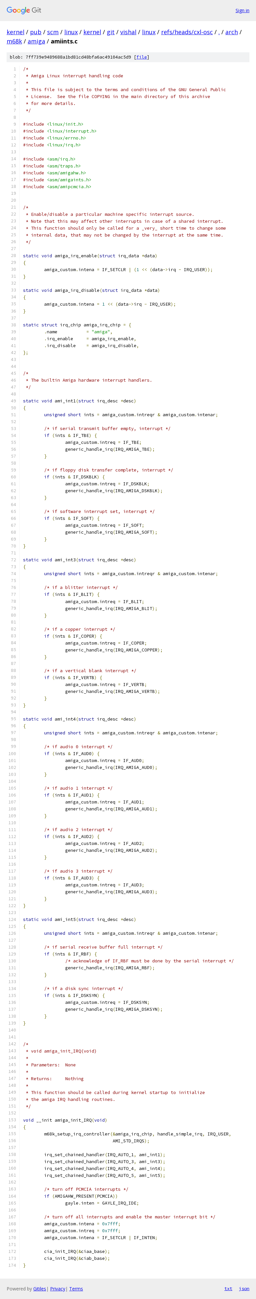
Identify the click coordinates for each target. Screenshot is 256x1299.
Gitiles (39, 1289)
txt (228, 1288)
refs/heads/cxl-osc (187, 32)
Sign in (242, 10)
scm (53, 32)
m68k (14, 41)
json (244, 1288)
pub (36, 32)
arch (231, 32)
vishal (128, 32)
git (111, 32)
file (141, 57)
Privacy (57, 1289)
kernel (15, 32)
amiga (36, 41)
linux (71, 32)
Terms (76, 1289)
